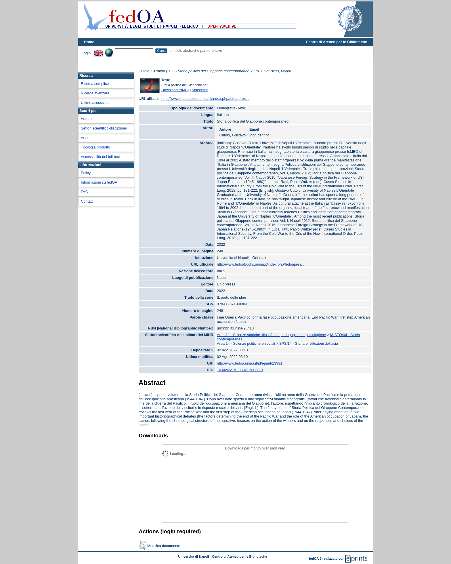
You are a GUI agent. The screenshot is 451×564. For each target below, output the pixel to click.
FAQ (84, 192)
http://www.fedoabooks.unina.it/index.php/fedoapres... (205, 98)
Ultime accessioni (95, 102)
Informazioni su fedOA (99, 182)
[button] (142, 545)
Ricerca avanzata (95, 93)
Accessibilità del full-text (100, 157)
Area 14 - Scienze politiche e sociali (246, 343)
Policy (86, 173)
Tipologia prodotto (95, 147)
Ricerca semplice (95, 83)
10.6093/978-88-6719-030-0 (240, 370)
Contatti (87, 201)
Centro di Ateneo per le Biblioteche (336, 42)
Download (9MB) (175, 90)
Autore (86, 119)
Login (86, 53)
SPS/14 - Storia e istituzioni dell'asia (308, 343)
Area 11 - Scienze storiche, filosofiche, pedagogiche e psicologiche (271, 335)
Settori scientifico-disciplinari (104, 128)
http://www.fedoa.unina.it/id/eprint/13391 (249, 363)
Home (89, 42)
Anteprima (200, 90)
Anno (85, 138)
